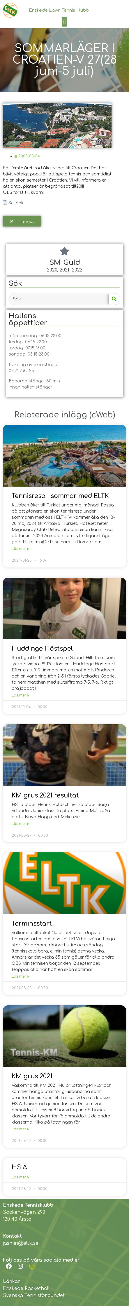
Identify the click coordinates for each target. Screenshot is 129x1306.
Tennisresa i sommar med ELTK (60, 495)
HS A (19, 1167)
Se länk (16, 203)
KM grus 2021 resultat (45, 795)
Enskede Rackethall (26, 1288)
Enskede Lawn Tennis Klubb (59, 10)
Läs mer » (20, 549)
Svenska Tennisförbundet (34, 1295)
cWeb (102, 414)
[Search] (114, 299)
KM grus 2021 (32, 1076)
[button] (64, 22)
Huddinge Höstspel (42, 648)
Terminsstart (32, 923)
